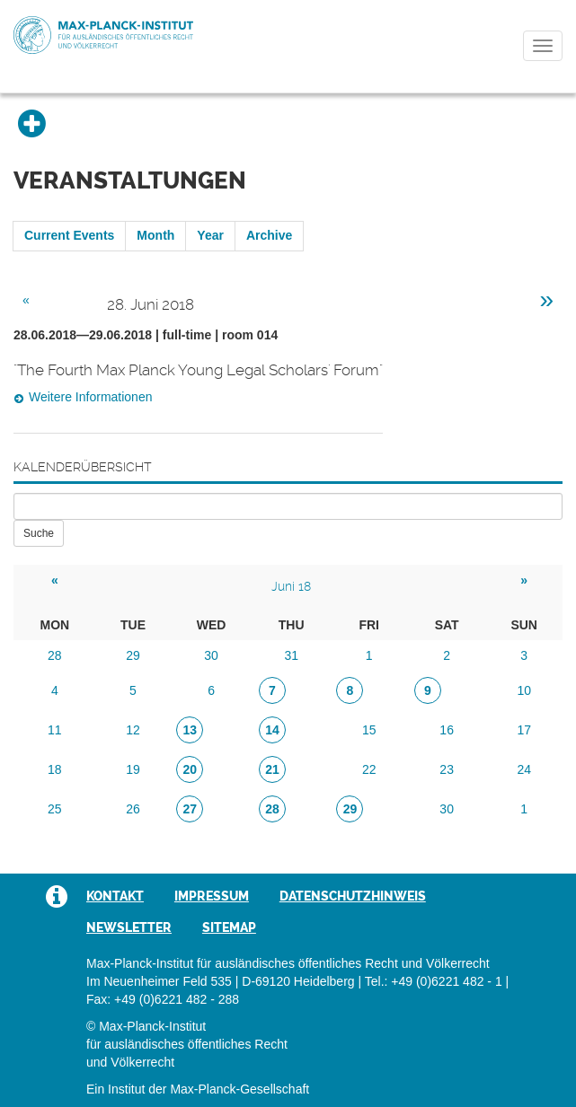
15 (369, 730)
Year (210, 235)
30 (211, 655)
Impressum (211, 896)
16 (446, 730)
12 (133, 730)
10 (524, 690)
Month (155, 235)
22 (369, 769)
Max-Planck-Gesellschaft (239, 1089)
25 (55, 809)
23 (446, 769)
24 (524, 769)
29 (133, 655)
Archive (269, 235)
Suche (38, 533)
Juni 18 (291, 586)
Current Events (69, 235)
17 (524, 730)
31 (291, 655)
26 (133, 809)
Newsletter (129, 927)
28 (55, 655)
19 (133, 769)
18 (55, 769)
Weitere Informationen (90, 397)
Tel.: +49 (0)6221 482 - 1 (433, 981)
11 (55, 730)
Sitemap (229, 927)
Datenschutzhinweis (352, 896)
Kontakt (115, 896)
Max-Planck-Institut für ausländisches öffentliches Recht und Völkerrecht (103, 35)
